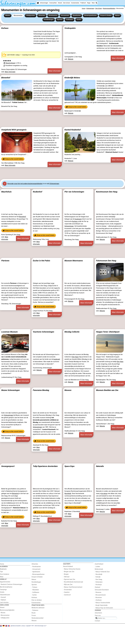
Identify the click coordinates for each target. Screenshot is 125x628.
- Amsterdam (67, 590)
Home (2, 564)
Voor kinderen (4, 574)
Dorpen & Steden (105, 15)
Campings (3, 589)
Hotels (2, 592)
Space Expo (69, 466)
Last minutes (4, 602)
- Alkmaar (66, 577)
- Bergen (66, 574)
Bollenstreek (99, 569)
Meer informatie (10, 72)
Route (33, 613)
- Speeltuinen (36, 572)
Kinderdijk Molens (72, 77)
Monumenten (18, 15)
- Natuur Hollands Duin (102, 572)
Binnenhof (5, 77)
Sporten (59, 20)
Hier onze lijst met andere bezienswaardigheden (24, 184)
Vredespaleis (70, 28)
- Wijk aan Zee (67, 584)
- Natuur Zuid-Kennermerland (72, 587)
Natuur (117, 15)
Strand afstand (10, 63)
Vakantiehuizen (5, 595)
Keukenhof (37, 192)
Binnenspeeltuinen (90, 15)
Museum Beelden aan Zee (107, 390)
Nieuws (34, 621)
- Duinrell (3, 597)
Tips (1, 572)
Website (70, 59)
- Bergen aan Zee (68, 572)
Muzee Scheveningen (10, 390)
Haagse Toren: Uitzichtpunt (107, 332)
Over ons (98, 615)
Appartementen (5, 582)
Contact (97, 621)
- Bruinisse (98, 597)
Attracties (42, 15)
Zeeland (97, 587)
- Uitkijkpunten (4, 618)
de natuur (104, 493)
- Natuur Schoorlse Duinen (71, 569)
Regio (88, 3)
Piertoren (5, 260)
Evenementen (75, 3)
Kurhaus (4, 28)
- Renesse (98, 592)
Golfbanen (69, 20)
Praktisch (83, 3)
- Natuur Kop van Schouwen (104, 608)
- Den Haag (98, 579)
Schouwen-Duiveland (102, 590)
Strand (60, 3)
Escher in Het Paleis (41, 260)
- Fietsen (34, 587)
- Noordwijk (98, 574)
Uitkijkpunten (30, 15)
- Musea (2, 613)
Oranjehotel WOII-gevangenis (14, 130)
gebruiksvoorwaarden (16, 625)
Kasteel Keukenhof (73, 130)
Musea (7, 15)
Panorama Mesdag (41, 390)
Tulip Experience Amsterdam (45, 466)
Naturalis (100, 466)
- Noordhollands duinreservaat (73, 582)
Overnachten (53, 3)
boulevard (78, 219)
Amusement (65, 15)
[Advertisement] (61, 121)
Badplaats (3, 569)
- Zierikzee (98, 600)
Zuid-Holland (99, 564)
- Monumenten (5, 615)
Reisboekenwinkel (37, 618)
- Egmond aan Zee (69, 579)
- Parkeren (35, 610)
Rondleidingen (48, 20)
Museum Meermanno (74, 260)
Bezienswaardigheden (7, 610)
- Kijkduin (3, 600)
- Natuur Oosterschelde (102, 603)
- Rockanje (98, 585)
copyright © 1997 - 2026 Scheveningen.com (36, 625)
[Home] (37, 2)
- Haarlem (66, 592)
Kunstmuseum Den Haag (106, 192)
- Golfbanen (35, 592)
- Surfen (34, 595)
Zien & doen (66, 3)
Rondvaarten (53, 15)
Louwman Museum (9, 332)
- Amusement (36, 569)
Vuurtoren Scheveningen (43, 332)
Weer (93, 3)
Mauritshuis (6, 192)
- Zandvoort (67, 595)
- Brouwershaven (100, 595)
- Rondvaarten (36, 566)
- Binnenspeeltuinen (38, 574)
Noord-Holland (68, 566)
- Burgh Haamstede (101, 605)
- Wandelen (35, 590)
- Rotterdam (99, 582)
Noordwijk (68, 493)
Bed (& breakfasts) (6, 587)
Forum (34, 615)
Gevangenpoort (8, 466)
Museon (68, 390)
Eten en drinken (37, 600)
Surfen (79, 20)
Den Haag (75, 357)
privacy (23, 625)
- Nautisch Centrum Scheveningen (11, 584)
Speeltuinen (77, 15)
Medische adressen (38, 608)
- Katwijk (97, 577)
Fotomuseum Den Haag (106, 260)
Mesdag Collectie (72, 332)
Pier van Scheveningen (74, 192)
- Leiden (97, 566)
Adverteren (98, 613)
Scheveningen (44, 3)
